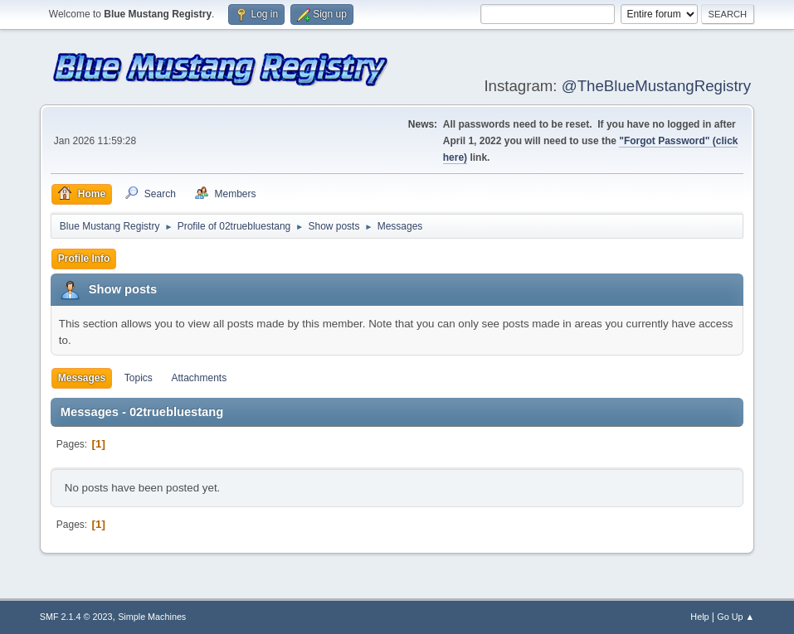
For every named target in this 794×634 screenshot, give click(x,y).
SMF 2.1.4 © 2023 (76, 617)
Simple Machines (152, 617)
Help (699, 617)
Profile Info (84, 258)
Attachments (199, 378)
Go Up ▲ (735, 617)
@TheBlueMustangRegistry (656, 85)
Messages (81, 378)
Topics (138, 378)
